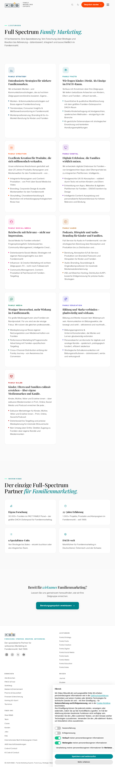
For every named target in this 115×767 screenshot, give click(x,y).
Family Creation (65, 645)
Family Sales (64, 667)
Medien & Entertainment (14, 689)
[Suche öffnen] (72, 4)
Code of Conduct (11, 748)
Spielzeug (8, 685)
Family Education (65, 663)
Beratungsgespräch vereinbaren (57, 606)
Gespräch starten (93, 4)
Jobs (6, 732)
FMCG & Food (10, 682)
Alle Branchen (10, 678)
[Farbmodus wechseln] (78, 4)
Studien (62, 682)
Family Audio (64, 656)
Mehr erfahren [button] (84, 762)
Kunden (7, 728)
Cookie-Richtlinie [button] (103, 703)
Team (6, 719)
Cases (7, 723)
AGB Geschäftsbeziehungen (15, 744)
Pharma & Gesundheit (13, 693)
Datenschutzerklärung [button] (99, 696)
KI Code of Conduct (12, 753)
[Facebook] (24, 655)
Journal (62, 678)
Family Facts (64, 641)
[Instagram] (12, 655)
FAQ (6, 736)
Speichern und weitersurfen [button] (84, 756)
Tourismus (8, 704)
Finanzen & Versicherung (14, 697)
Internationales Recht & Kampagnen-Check (21, 740)
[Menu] (107, 4)
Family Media (64, 660)
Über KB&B (9, 715)
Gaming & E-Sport (11, 700)
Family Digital (64, 649)
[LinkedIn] (7, 655)
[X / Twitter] (18, 655)
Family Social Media (66, 652)
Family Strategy (65, 637)
